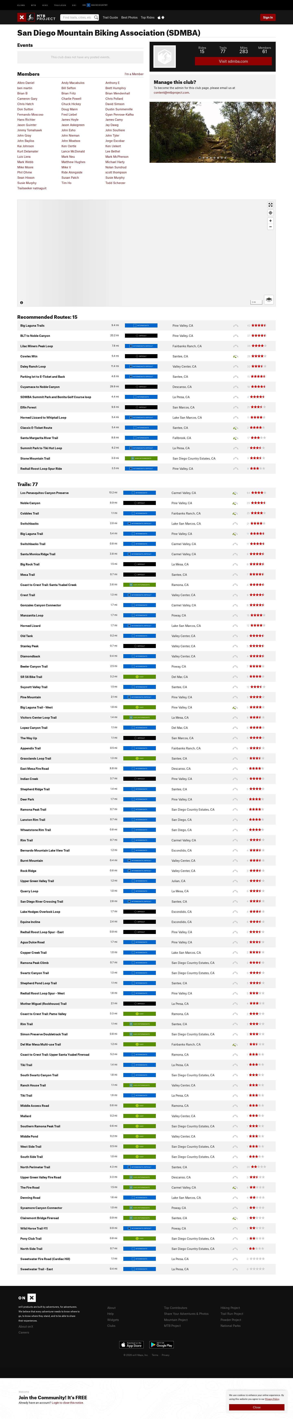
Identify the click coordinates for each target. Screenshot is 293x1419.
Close (257, 1407)
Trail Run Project (232, 1313)
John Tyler (112, 135)
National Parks (231, 1325)
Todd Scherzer (115, 183)
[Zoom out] (270, 227)
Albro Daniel (25, 82)
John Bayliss (25, 140)
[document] (256, 1401)
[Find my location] (270, 213)
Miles (243, 47)
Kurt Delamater (27, 151)
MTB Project (172, 1325)
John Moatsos (70, 140)
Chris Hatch (25, 104)
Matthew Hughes (73, 162)
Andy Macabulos (72, 82)
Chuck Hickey (71, 104)
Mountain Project (176, 1320)
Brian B (22, 93)
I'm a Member (134, 74)
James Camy (114, 119)
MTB (33, 5)
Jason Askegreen (73, 125)
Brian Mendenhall (117, 93)
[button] (154, 132)
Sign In (268, 17)
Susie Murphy (115, 177)
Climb (21, 5)
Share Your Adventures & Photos (186, 1313)
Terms (155, 1354)
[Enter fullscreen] (270, 205)
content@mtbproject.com (171, 92)
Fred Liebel (69, 114)
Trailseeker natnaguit (31, 188)
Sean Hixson (26, 177)
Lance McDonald (73, 151)
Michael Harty (115, 162)
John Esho (68, 130)
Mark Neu (68, 156)
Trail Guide (110, 17)
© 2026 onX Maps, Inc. (136, 1354)
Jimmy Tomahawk (29, 130)
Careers (24, 1332)
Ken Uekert (113, 146)
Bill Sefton (68, 88)
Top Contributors (175, 1308)
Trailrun (60, 5)
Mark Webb (25, 162)
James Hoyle (70, 119)
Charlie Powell (71, 98)
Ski (74, 5)
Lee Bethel (112, 151)
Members (264, 47)
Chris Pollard (114, 98)
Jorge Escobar (115, 140)
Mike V (66, 167)
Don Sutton (25, 109)
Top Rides (147, 17)
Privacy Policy (272, 1399)
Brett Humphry (115, 88)
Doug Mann (69, 109)
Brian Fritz (68, 93)
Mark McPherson (117, 156)
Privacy (165, 1354)
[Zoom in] (270, 221)
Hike (45, 5)
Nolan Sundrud (116, 167)
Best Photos (129, 17)
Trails (223, 47)
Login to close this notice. (68, 1402)
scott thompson (116, 172)
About (111, 1308)
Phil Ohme (24, 172)
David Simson (115, 104)
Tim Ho (66, 183)
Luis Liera (24, 156)
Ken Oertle (68, 146)
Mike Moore (25, 167)
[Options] (268, 299)
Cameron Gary (27, 98)
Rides (202, 47)
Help (110, 1313)
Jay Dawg (112, 125)
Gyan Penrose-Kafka (119, 114)
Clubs (111, 1325)
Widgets (113, 1320)
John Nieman (70, 135)
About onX (26, 1326)
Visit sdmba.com (233, 61)
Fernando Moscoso (30, 114)
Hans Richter (26, 119)
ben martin (24, 88)
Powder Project (231, 1320)
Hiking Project (230, 1308)
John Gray (24, 135)
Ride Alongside (71, 172)
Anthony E (112, 82)
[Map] (146, 253)
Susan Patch (70, 177)
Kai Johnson (25, 146)
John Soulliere (115, 130)
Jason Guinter (26, 125)
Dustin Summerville (119, 109)
